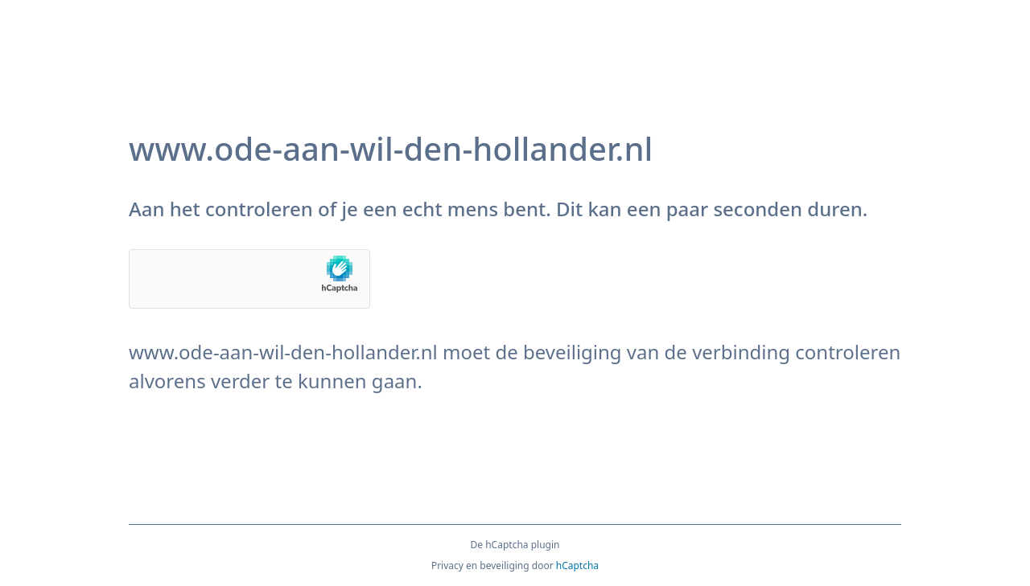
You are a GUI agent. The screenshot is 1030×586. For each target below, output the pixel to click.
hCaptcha (577, 565)
